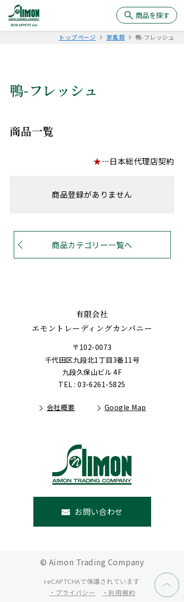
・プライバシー (72, 592)
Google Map (125, 407)
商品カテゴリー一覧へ (92, 245)
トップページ (77, 37)
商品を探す (152, 15)
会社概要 (61, 407)
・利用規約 (118, 592)
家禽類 (115, 37)
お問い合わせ (99, 511)
